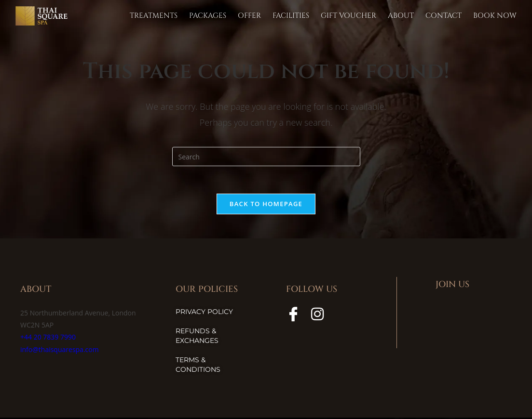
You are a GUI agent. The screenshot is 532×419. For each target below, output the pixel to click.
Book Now (495, 16)
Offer (249, 16)
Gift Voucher (348, 16)
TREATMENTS (153, 16)
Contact (443, 16)
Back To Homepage (266, 205)
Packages (207, 16)
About (401, 16)
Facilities (291, 16)
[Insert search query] (266, 156)
